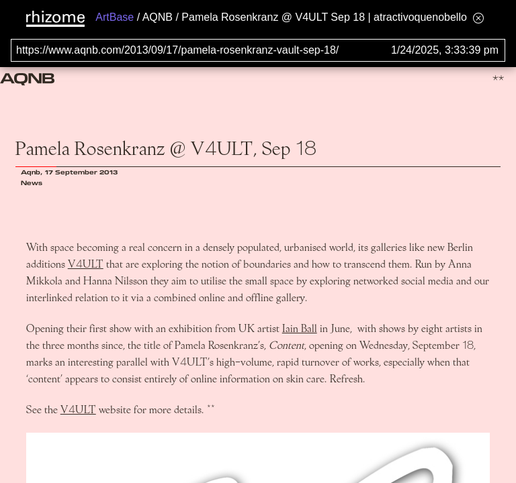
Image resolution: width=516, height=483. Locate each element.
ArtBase (114, 17)
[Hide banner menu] (478, 17)
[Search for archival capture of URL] (258, 50)
